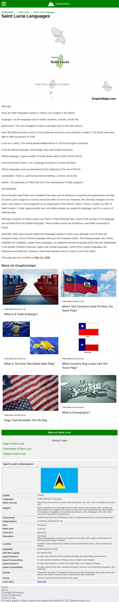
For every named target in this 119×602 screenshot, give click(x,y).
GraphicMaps (7, 12)
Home (4, 587)
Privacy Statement (11, 595)
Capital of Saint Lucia (14, 454)
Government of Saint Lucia (17, 448)
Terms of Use (8, 598)
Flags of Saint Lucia (13, 443)
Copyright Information (12, 592)
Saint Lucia (24, 12)
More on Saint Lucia (59, 432)
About (4, 590)
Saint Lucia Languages (44, 12)
